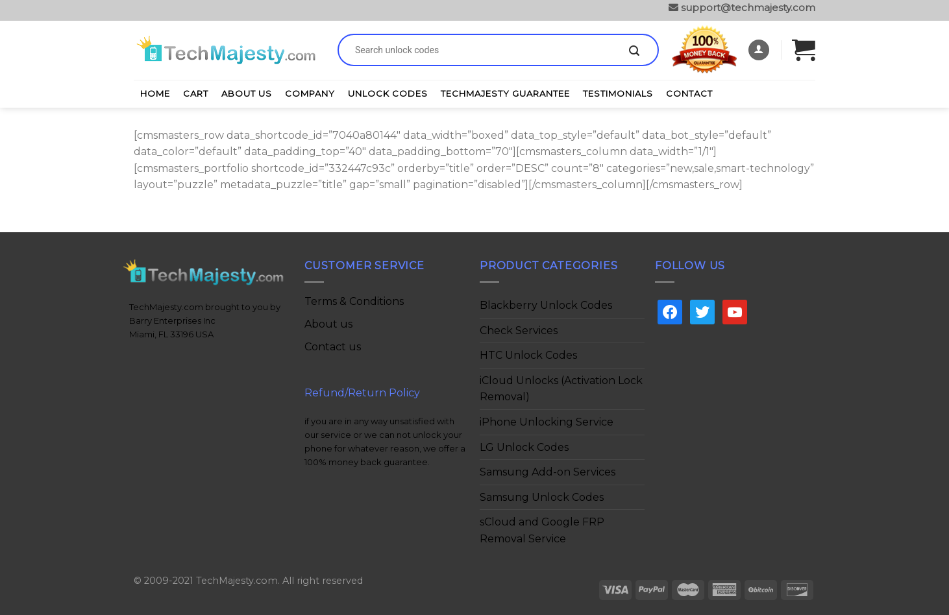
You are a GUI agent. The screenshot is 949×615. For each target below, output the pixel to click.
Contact (689, 93)
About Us (246, 93)
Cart (195, 93)
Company (310, 93)
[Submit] (634, 51)
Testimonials (618, 93)
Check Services (519, 330)
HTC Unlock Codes (528, 355)
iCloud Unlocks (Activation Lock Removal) (561, 389)
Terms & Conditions (354, 301)
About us (328, 324)
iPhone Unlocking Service (546, 422)
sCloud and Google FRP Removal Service (542, 530)
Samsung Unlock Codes (542, 497)
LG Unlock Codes (524, 447)
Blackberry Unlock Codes (546, 305)
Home (155, 93)
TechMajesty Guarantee (505, 93)
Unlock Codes (388, 93)
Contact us (332, 347)
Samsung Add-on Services (547, 472)
